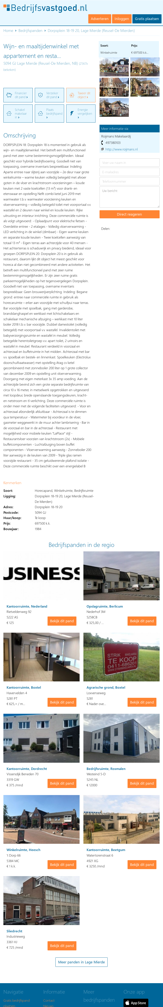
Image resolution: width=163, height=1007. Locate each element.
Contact (49, 1000)
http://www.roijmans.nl (121, 149)
